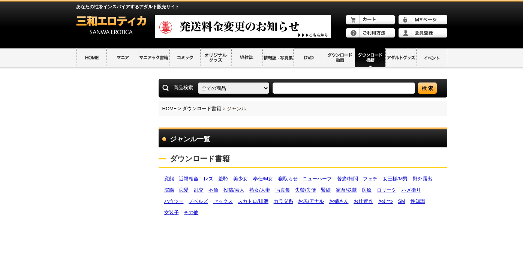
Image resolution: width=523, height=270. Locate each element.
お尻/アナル (311, 201)
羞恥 (223, 179)
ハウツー (174, 201)
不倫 (213, 190)
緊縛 (326, 190)
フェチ (370, 179)
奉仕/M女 (263, 179)
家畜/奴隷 (346, 190)
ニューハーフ (317, 179)
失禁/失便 (305, 190)
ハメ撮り (411, 190)
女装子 (171, 212)
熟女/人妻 (259, 190)
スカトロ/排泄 (253, 201)
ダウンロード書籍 (201, 108)
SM (401, 201)
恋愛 (184, 190)
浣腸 (169, 190)
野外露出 (422, 179)
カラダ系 (283, 201)
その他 (191, 212)
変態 (169, 179)
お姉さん (339, 201)
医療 (367, 190)
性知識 (418, 201)
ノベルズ (198, 201)
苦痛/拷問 (347, 179)
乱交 (199, 190)
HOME (169, 108)
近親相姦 (188, 179)
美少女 (240, 179)
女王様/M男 (395, 179)
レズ (208, 179)
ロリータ (386, 190)
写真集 (283, 190)
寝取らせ (288, 179)
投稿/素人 (233, 190)
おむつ (385, 201)
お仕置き (363, 201)
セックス (223, 201)
